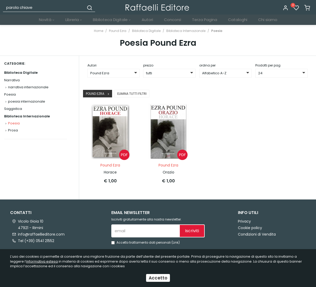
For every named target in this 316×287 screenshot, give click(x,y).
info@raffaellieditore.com (41, 234)
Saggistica (13, 108)
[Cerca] (89, 7)
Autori (147, 19)
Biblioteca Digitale (112, 19)
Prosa (13, 130)
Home (98, 31)
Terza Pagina (204, 19)
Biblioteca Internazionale (185, 31)
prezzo (148, 65)
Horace (110, 172)
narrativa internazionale (28, 87)
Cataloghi (237, 19)
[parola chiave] (44, 7)
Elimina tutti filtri (132, 93)
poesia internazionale (26, 101)
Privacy (244, 221)
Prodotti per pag (267, 65)
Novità (46, 19)
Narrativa (12, 80)
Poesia (216, 31)
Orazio (168, 172)
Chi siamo (267, 19)
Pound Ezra (117, 31)
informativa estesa (42, 261)
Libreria (73, 19)
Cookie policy (250, 227)
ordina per (207, 65)
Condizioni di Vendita (257, 234)
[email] (145, 230)
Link (175, 243)
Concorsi (172, 19)
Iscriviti (192, 231)
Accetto (158, 278)
